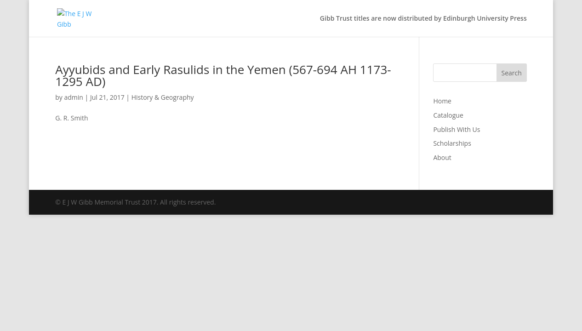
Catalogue (448, 115)
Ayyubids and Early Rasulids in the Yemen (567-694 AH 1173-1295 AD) (223, 75)
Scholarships (452, 143)
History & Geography (162, 97)
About (442, 157)
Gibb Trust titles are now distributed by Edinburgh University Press (423, 19)
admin (73, 97)
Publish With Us (456, 129)
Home (442, 101)
